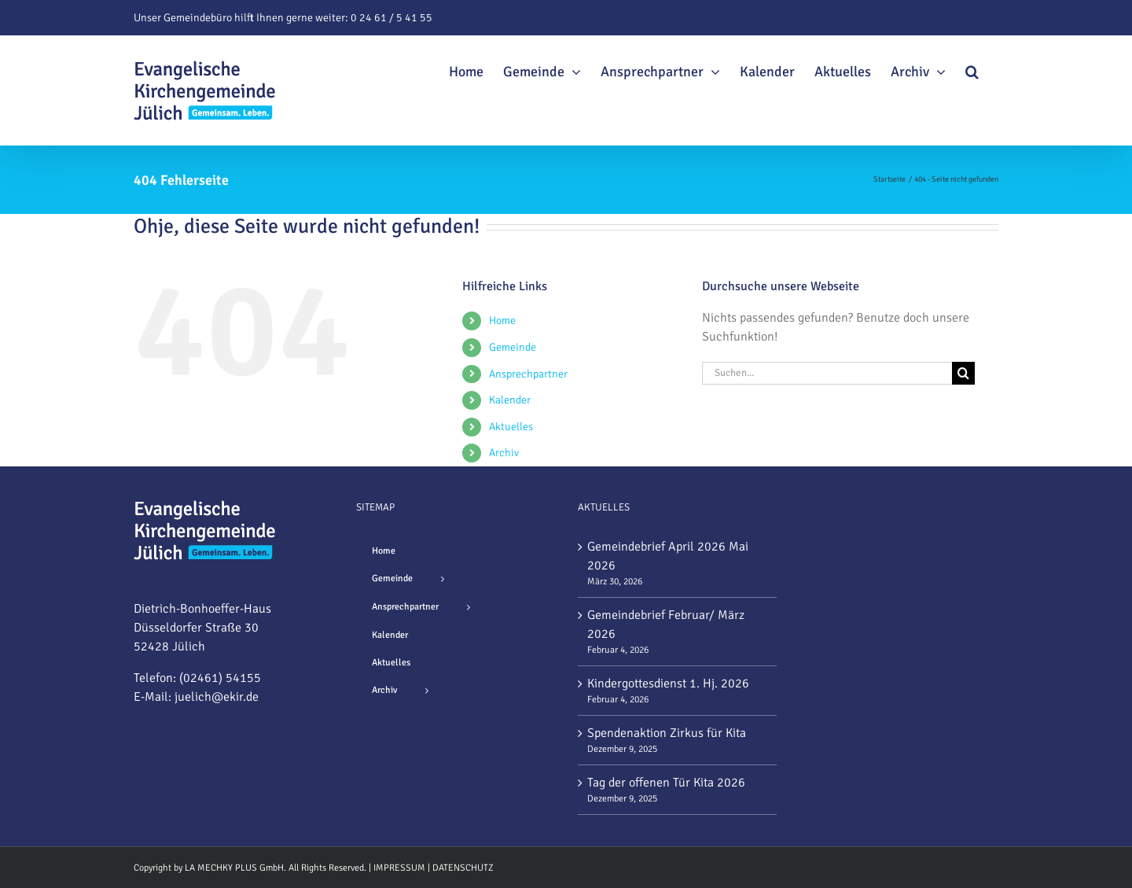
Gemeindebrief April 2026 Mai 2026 (667, 556)
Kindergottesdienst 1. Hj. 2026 (668, 683)
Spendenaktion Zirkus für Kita (666, 733)
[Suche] (963, 373)
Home (502, 320)
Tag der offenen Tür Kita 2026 (666, 782)
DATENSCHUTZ (463, 868)
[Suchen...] (827, 373)
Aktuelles (511, 426)
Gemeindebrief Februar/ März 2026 (665, 624)
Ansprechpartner (528, 374)
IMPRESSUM (399, 868)
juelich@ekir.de (217, 697)
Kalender (510, 400)
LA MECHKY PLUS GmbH (234, 868)
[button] (972, 69)
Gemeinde (512, 347)
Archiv (504, 452)
